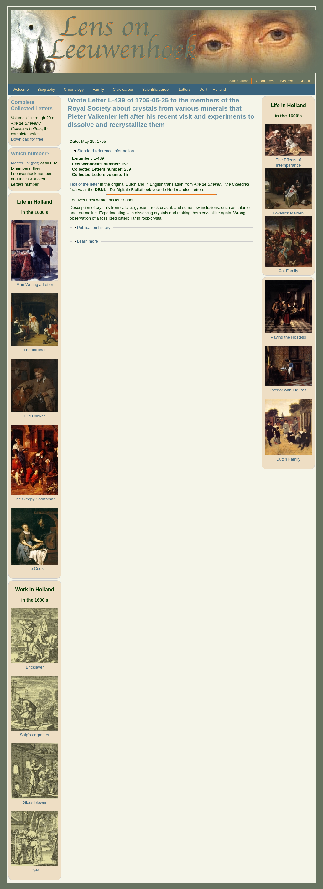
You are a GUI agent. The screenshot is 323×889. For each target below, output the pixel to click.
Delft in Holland (212, 89)
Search (286, 81)
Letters (184, 89)
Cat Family (288, 270)
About (304, 81)
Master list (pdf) (25, 163)
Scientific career (156, 89)
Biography (46, 89)
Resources (264, 81)
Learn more (87, 241)
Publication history (93, 227)
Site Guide (238, 81)
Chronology (74, 89)
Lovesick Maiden (288, 213)
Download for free (27, 139)
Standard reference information (105, 150)
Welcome (21, 89)
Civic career (123, 89)
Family (98, 89)
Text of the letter (84, 184)
